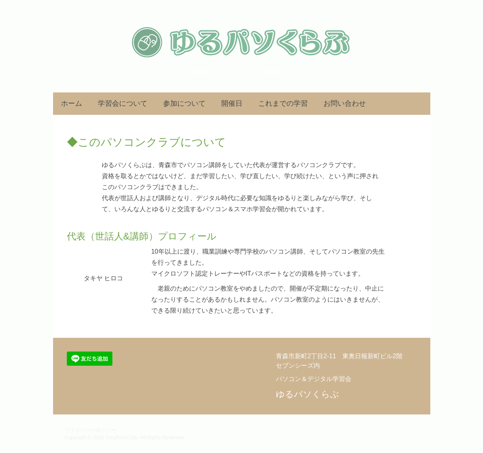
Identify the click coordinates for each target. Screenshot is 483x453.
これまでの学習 (283, 103)
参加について (184, 103)
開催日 (231, 103)
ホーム (71, 103)
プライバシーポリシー (90, 430)
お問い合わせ (344, 103)
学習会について (122, 103)
